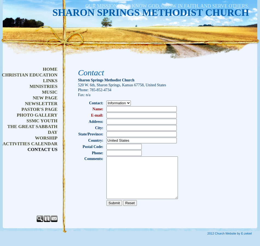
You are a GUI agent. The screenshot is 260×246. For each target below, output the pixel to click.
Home (50, 69)
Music (49, 92)
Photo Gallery (37, 115)
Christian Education (29, 75)
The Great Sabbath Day (32, 129)
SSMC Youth (42, 120)
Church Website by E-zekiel (233, 241)
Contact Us (42, 149)
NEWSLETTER (41, 103)
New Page (45, 97)
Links (50, 80)
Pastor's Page (39, 109)
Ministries (43, 86)
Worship (46, 138)
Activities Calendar (29, 143)
